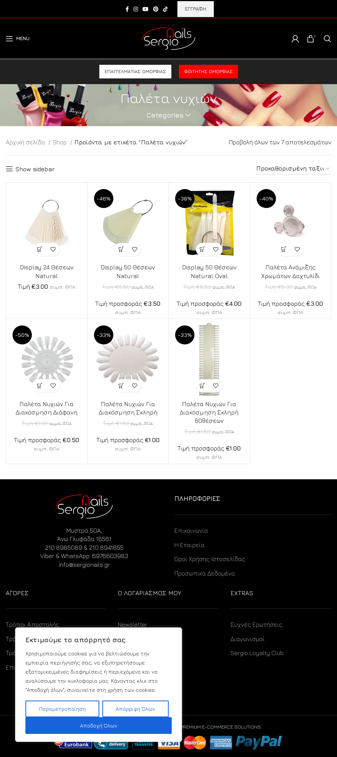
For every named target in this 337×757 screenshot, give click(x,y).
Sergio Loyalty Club (257, 652)
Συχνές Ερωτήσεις (256, 624)
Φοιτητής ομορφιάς (208, 71)
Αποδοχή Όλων (98, 725)
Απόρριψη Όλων (135, 708)
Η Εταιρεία (189, 544)
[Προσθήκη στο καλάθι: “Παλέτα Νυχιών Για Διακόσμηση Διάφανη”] (40, 386)
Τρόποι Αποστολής (32, 624)
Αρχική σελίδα (26, 142)
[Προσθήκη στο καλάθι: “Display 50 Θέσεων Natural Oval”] (202, 249)
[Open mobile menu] (17, 38)
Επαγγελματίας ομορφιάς (135, 71)
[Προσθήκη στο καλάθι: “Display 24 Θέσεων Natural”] (40, 249)
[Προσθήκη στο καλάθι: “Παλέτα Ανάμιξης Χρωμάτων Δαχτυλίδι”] (283, 249)
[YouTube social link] (145, 9)
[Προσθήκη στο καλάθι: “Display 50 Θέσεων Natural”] (121, 249)
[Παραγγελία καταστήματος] (293, 169)
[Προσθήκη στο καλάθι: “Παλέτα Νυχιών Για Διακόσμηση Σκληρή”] (121, 386)
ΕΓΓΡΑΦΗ (195, 9)
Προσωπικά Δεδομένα (204, 573)
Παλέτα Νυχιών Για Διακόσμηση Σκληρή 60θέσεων (209, 412)
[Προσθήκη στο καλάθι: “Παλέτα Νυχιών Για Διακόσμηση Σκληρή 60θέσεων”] (202, 386)
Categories (164, 115)
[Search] (327, 38)
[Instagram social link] (135, 9)
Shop (60, 142)
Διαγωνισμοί (247, 638)
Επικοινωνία (191, 530)
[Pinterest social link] (156, 9)
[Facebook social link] (127, 9)
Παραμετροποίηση (62, 708)
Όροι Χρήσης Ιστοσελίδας (209, 558)
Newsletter (132, 624)
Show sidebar (35, 169)
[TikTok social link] (165, 9)
